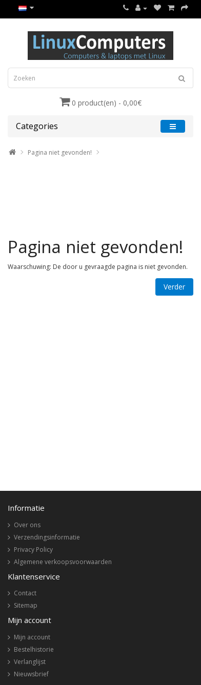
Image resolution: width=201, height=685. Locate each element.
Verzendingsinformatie (47, 537)
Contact (25, 593)
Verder (174, 287)
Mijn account (32, 637)
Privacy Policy (33, 549)
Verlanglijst (30, 661)
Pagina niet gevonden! (60, 152)
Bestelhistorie (34, 649)
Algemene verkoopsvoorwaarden (63, 561)
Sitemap (25, 605)
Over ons (27, 525)
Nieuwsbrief (31, 674)
